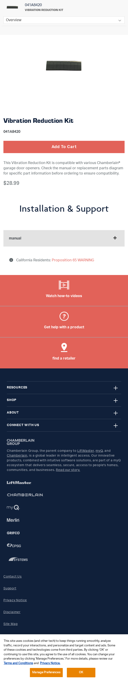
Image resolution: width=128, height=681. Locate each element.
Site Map (10, 624)
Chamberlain (17, 455)
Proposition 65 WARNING (72, 260)
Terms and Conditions (18, 663)
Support (9, 588)
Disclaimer (12, 612)
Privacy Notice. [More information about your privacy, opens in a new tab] (50, 663)
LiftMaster (85, 450)
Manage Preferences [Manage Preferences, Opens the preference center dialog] (46, 672)
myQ (99, 450)
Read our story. (68, 470)
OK (81, 672)
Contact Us (12, 576)
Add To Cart (64, 147)
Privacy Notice (15, 600)
